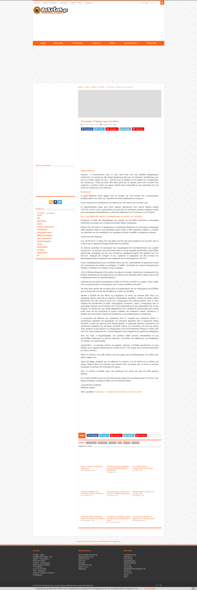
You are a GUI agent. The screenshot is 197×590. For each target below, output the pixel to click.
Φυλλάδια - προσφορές (46, 213)
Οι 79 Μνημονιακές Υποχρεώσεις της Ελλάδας (143, 467)
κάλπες (113, 443)
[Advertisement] (116, 23)
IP (38, 255)
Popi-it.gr (89, 541)
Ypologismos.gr (130, 555)
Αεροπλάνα (42, 247)
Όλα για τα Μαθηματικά (101, 541)
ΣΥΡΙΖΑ (127, 443)
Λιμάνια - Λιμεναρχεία (41, 563)
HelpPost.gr (80, 541)
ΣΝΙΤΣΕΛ (82, 561)
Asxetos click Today (97, 87)
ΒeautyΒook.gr (116, 541)
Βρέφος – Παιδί (76, 3)
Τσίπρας (136, 443)
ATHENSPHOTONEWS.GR (134, 569)
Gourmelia (128, 567)
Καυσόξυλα (42, 230)
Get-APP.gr (128, 559)
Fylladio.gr (128, 557)
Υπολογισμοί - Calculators (105, 392)
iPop (125, 577)
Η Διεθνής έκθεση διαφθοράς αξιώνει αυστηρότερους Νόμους (93, 518)
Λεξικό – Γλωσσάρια (49, 3)
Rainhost (127, 571)
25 (84, 124)
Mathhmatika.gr (130, 563)
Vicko (39, 224)
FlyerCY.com (83, 567)
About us (53, 585)
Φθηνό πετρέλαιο (45, 235)
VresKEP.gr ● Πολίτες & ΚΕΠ (130, 392)
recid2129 (103, 443)
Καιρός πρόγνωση (45, 227)
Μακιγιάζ (81, 563)
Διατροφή (88, 3)
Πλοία (39, 244)
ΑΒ (38, 218)
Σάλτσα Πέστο (83, 559)
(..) (140, 588)
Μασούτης (41, 221)
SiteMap (69, 585)
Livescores (128, 573)
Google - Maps (38, 555)
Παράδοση (63, 3)
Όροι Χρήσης (61, 585)
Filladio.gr (82, 569)
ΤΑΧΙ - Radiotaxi (39, 571)
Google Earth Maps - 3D (42, 557)
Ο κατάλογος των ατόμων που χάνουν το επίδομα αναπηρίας (118, 492)
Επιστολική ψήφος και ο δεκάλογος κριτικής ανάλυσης (92, 492)
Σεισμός (40, 250)
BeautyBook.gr (129, 561)
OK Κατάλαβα (149, 588)
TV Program (37, 567)
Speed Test (42, 253)
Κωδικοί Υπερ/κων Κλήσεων (44, 573)
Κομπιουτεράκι (44, 241)
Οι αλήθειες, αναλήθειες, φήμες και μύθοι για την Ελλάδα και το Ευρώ (118, 518)
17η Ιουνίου (91, 443)
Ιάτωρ (126, 575)
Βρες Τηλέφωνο (44, 238)
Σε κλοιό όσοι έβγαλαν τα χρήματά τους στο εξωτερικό (143, 518)
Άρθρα (87, 87)
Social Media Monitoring (87, 555)
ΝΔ (120, 443)
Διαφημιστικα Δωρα (85, 557)
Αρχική (80, 87)
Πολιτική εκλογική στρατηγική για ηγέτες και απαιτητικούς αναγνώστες (118, 468)
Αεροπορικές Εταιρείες (42, 565)
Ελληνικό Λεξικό (39, 561)
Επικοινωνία (76, 585)
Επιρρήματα (37, 575)
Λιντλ (39, 215)
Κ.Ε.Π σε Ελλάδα (39, 569)
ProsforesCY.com (85, 565)
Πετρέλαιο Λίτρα (44, 232)
